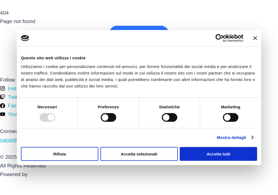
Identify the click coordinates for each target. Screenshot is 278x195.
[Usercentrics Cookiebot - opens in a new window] (219, 38)
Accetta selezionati (139, 153)
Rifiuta (59, 153)
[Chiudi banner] (255, 38)
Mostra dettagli (231, 137)
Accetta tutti (218, 153)
